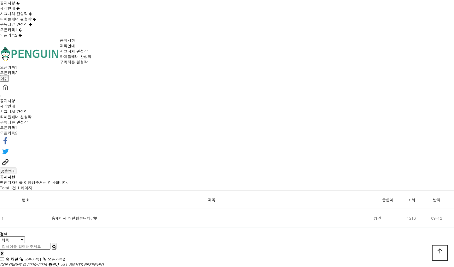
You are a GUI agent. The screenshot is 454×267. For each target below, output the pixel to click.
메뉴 (4, 78)
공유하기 (8, 171)
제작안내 (10, 8)
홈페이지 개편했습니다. (72, 218)
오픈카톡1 (11, 29)
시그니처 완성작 (16, 13)
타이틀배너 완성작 (18, 18)
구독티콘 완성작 (16, 24)
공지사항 (10, 2)
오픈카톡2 (11, 35)
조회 (411, 199)
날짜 (436, 199)
